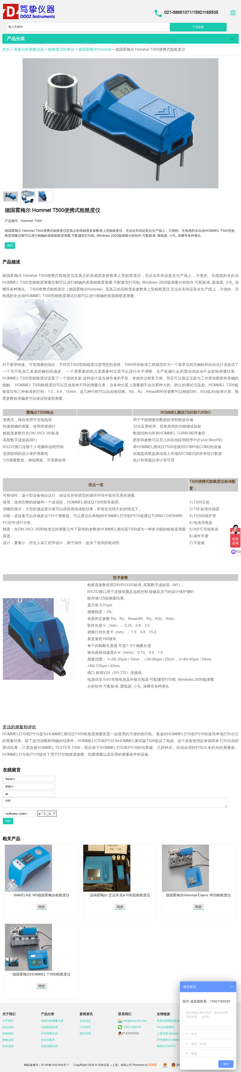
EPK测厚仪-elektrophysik (173, 1039)
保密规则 (8, 1033)
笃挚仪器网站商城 (168, 1020)
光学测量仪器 (49, 1033)
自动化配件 (48, 1039)
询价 (10, 245)
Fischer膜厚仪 (166, 1027)
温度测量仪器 (49, 1046)
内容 (115, 802)
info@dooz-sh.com (135, 1020)
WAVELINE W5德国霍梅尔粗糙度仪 (41, 895)
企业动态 (85, 1020)
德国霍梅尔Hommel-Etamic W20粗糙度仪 (198, 895)
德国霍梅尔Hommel (94, 49)
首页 (6, 49)
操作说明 (85, 1033)
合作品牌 (8, 1046)
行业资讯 (85, 1027)
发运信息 (8, 1027)
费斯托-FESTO (166, 1046)
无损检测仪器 (49, 1027)
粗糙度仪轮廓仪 (61, 49)
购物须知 (8, 1039)
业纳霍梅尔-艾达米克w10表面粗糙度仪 (120, 895)
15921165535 (132, 1027)
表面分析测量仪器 (29, 49)
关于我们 (8, 1020)
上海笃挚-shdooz (167, 1033)
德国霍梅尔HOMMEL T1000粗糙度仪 (41, 974)
